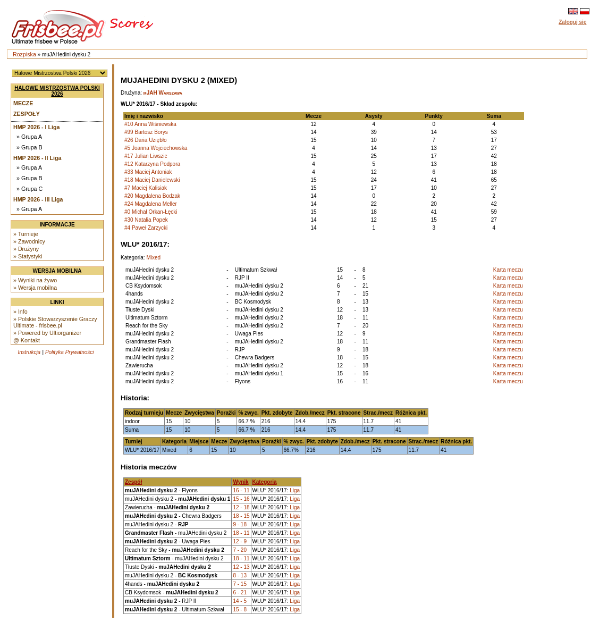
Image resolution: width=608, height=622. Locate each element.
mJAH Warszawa (162, 93)
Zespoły (26, 114)
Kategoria (264, 482)
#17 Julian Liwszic (145, 156)
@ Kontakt (26, 340)
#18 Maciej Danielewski (152, 180)
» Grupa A (29, 136)
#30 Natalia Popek (146, 220)
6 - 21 (240, 592)
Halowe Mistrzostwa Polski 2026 (57, 91)
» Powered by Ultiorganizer (47, 333)
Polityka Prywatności (69, 352)
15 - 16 (241, 499)
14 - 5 (240, 601)
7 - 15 (240, 584)
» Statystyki (27, 256)
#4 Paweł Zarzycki (145, 228)
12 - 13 (241, 567)
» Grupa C (29, 189)
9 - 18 (240, 524)
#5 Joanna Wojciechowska (155, 148)
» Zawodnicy (29, 241)
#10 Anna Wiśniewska (150, 124)
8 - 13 (240, 575)
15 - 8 (240, 609)
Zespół (133, 482)
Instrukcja (29, 352)
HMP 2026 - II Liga (37, 158)
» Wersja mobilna (35, 287)
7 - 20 (240, 550)
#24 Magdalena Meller (150, 204)
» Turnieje (25, 234)
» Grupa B (29, 147)
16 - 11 (241, 490)
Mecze (23, 103)
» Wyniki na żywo (35, 280)
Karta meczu (508, 270)
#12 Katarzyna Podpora (152, 164)
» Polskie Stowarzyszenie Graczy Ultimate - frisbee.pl (55, 322)
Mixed (153, 257)
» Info (20, 311)
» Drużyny (26, 249)
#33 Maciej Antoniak (148, 172)
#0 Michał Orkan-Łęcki (150, 212)
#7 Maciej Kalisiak (145, 188)
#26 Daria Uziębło (145, 140)
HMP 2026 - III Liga (38, 199)
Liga (295, 490)
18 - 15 (241, 516)
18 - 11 (241, 533)
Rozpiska (24, 54)
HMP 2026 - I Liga (36, 127)
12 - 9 (240, 541)
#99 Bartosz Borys (146, 132)
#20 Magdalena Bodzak (152, 196)
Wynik (240, 482)
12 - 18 (241, 507)
